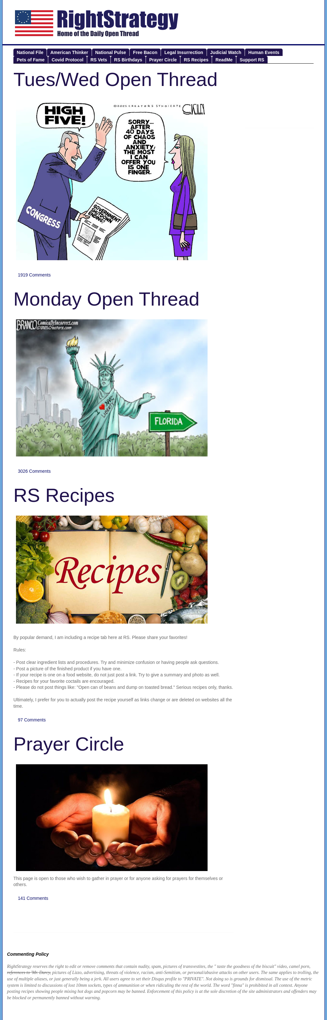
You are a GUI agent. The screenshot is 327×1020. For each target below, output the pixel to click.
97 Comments (32, 719)
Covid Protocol (68, 59)
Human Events (263, 52)
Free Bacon (145, 52)
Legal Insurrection (183, 52)
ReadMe (224, 59)
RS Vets (98, 59)
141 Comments (33, 898)
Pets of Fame (31, 59)
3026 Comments (34, 471)
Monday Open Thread (106, 299)
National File (30, 52)
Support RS (252, 59)
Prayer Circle (163, 59)
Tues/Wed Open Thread (115, 79)
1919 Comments (34, 274)
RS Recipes (196, 59)
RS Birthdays (128, 59)
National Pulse (110, 52)
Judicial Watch (225, 52)
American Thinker (69, 52)
